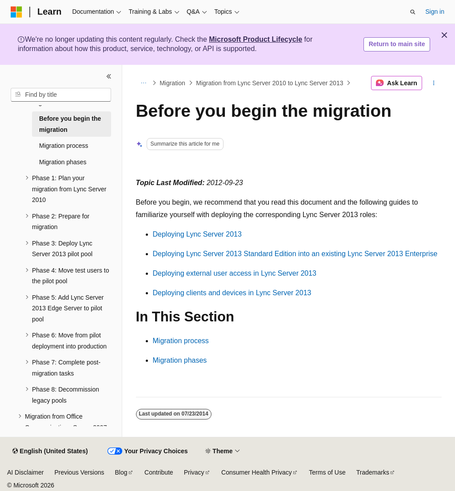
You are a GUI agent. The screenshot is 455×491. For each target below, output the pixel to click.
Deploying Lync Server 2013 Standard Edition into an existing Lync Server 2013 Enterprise (295, 253)
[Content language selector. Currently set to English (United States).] (50, 451)
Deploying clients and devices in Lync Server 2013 (232, 293)
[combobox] (61, 95)
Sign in (434, 11)
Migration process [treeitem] (63, 145)
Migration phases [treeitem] (63, 162)
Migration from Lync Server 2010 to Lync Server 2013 (269, 83)
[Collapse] (109, 76)
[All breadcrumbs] (144, 83)
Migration (172, 83)
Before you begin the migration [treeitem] (70, 124)
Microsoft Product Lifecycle (255, 39)
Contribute (158, 472)
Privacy (194, 472)
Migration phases (180, 360)
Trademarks (372, 472)
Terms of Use (327, 472)
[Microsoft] (16, 12)
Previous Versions (79, 472)
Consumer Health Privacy (256, 472)
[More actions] (433, 83)
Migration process (181, 340)
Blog (121, 472)
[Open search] (413, 12)
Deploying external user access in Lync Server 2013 (235, 273)
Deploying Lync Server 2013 (197, 234)
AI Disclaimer (25, 472)
